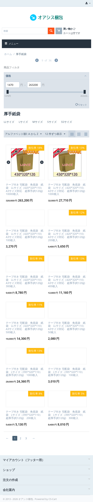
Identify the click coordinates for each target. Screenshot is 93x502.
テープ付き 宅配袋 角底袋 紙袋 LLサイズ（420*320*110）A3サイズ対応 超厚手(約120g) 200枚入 (67, 235)
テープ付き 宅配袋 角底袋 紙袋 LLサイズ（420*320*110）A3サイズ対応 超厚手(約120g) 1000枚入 (67, 189)
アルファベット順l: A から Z (23, 134)
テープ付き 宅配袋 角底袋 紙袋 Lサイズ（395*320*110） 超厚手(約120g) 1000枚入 (25, 372)
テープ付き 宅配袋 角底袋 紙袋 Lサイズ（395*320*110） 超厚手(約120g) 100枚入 (67, 372)
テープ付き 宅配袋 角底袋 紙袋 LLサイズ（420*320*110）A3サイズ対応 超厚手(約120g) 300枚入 (25, 281)
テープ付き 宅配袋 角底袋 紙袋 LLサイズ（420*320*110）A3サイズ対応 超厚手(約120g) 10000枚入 (25, 189)
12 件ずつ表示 (55, 134)
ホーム (8, 54)
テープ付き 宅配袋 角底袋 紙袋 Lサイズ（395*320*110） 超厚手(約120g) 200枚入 (25, 415)
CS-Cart (53, 499)
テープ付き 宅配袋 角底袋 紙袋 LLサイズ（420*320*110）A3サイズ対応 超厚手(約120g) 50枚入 (67, 327)
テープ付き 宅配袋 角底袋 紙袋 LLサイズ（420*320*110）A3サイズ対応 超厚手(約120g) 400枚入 (67, 281)
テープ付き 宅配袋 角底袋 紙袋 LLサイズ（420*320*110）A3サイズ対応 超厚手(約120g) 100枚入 (25, 235)
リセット (82, 104)
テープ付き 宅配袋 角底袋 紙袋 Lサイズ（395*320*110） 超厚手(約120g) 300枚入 (67, 415)
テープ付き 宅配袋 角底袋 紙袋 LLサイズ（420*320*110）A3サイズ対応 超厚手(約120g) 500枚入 (25, 327)
